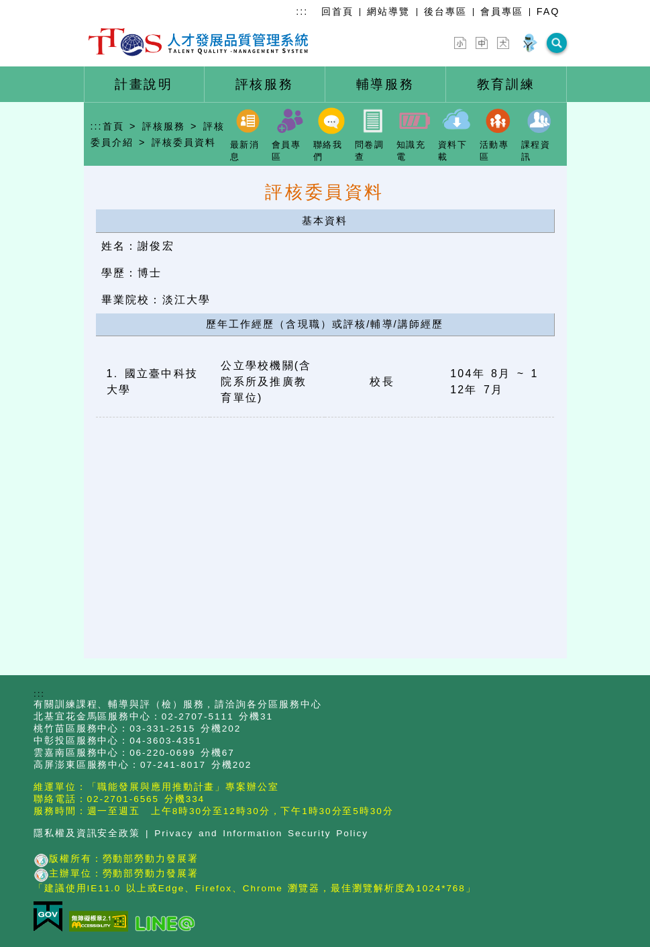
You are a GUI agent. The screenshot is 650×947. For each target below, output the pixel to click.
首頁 (113, 126)
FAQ (548, 11)
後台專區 (445, 11)
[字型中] (482, 43)
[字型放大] (503, 43)
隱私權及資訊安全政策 (87, 833)
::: (302, 11)
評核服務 (163, 126)
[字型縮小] (460, 43)
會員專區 (501, 11)
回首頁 (337, 11)
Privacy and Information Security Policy (261, 833)
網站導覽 (388, 11)
